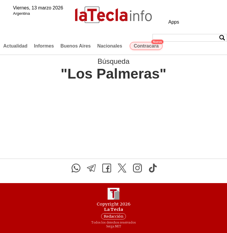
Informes (44, 45)
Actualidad (15, 45)
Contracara (148, 45)
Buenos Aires (75, 45)
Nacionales (109, 45)
